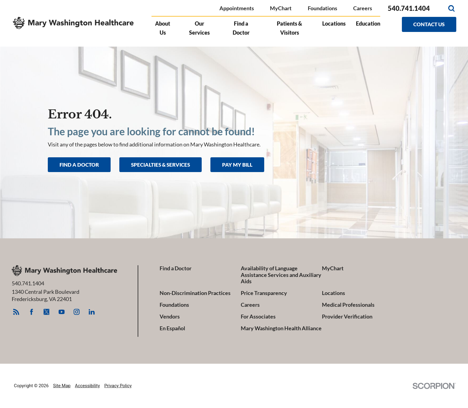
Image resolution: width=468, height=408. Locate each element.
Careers (362, 8)
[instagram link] (76, 312)
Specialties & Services (160, 165)
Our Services (199, 28)
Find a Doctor (241, 28)
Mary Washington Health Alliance (281, 328)
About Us (162, 28)
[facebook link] (31, 312)
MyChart (281, 8)
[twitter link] (46, 312)
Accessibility (87, 385)
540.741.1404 (409, 8)
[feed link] (16, 312)
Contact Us (429, 24)
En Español (172, 328)
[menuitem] (165, 31)
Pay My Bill (237, 165)
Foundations (322, 8)
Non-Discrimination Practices (195, 293)
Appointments (236, 8)
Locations (334, 23)
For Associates (258, 316)
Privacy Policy (118, 385)
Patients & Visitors (289, 28)
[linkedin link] (91, 312)
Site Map (62, 385)
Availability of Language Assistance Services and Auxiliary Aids (281, 274)
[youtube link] (61, 312)
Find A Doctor (79, 165)
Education (368, 23)
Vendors (170, 316)
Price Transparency (264, 293)
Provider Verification (347, 316)
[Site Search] (451, 8)
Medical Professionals (348, 305)
